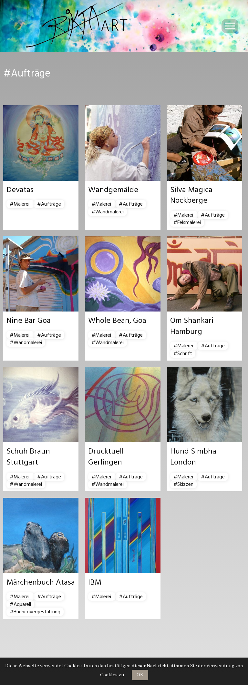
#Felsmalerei (187, 222)
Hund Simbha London (193, 457)
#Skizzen (183, 484)
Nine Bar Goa (28, 320)
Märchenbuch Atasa (40, 582)
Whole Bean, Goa (117, 320)
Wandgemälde (113, 189)
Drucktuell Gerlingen (106, 457)
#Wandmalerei (107, 211)
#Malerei (20, 204)
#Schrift (182, 353)
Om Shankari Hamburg (191, 326)
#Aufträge (49, 204)
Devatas (20, 189)
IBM (94, 582)
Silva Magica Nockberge (191, 195)
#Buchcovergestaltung (35, 611)
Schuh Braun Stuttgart (28, 457)
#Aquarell (20, 604)
